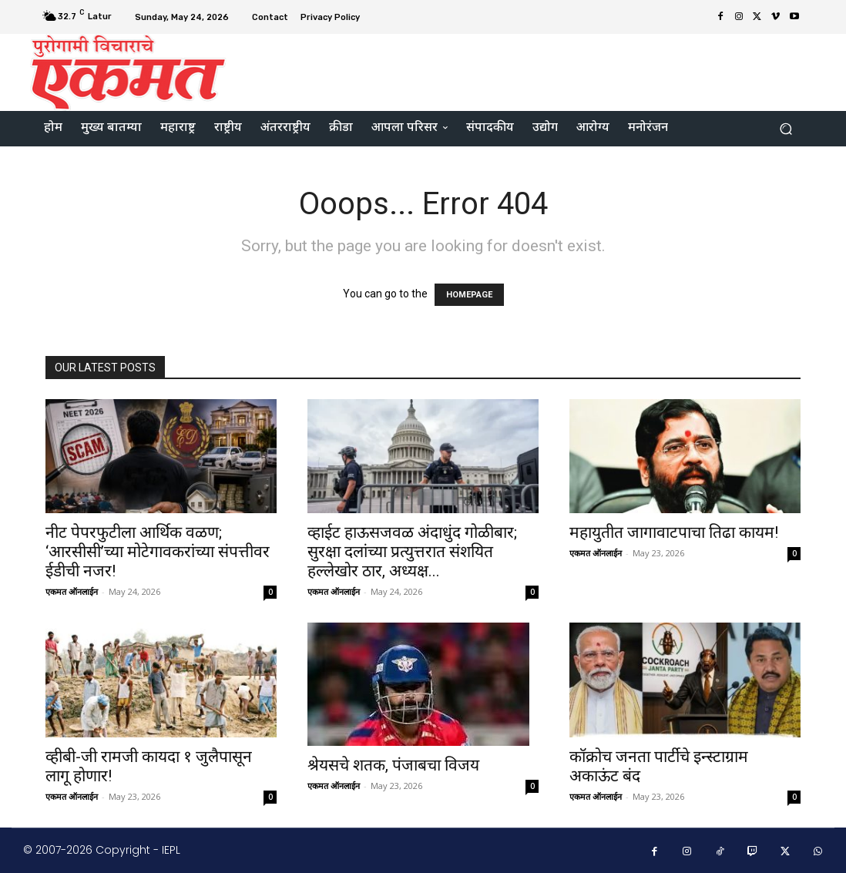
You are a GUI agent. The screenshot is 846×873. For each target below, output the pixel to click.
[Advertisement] (517, 70)
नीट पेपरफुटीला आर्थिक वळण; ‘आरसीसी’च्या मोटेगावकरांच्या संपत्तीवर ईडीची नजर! (157, 551)
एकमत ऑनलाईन (71, 591)
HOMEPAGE (469, 295)
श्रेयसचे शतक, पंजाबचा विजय (393, 765)
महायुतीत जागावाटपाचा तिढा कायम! (673, 532)
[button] (785, 129)
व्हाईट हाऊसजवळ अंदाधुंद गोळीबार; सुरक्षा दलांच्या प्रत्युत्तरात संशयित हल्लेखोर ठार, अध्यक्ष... (412, 551)
